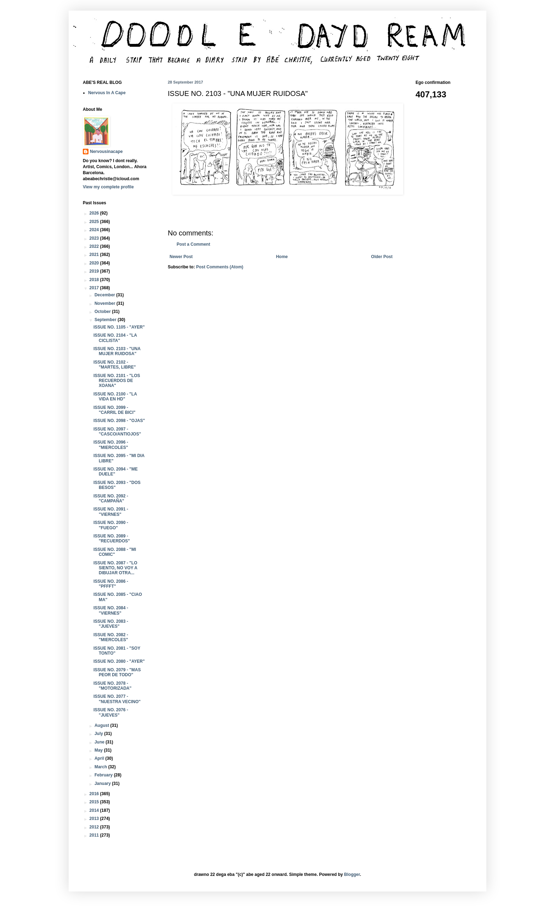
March (101, 766)
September (106, 319)
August (102, 725)
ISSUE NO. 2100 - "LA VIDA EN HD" (115, 396)
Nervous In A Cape (107, 92)
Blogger (352, 874)
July (99, 733)
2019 (95, 271)
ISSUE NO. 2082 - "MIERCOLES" (110, 637)
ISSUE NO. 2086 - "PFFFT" (110, 584)
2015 (95, 801)
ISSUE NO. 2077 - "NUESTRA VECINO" (117, 699)
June (100, 742)
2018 (95, 279)
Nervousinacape (106, 151)
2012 (95, 827)
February (104, 775)
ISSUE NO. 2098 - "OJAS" (119, 420)
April (100, 758)
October (103, 311)
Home (282, 256)
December (105, 294)
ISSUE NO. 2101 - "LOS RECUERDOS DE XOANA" (116, 380)
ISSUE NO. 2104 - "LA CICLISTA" (115, 338)
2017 (95, 287)
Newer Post (181, 256)
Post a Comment (193, 244)
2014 (95, 810)
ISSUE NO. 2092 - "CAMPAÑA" (110, 498)
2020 (95, 263)
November (105, 303)
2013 (95, 818)
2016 (95, 793)
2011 (95, 835)
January (103, 783)
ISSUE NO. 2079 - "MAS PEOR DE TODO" (117, 672)
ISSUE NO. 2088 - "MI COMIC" (114, 552)
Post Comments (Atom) (219, 266)
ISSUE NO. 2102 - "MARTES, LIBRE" (114, 365)
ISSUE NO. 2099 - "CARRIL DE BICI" (114, 410)
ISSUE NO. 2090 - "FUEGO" (110, 525)
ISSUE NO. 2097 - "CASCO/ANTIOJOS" (117, 432)
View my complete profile (108, 186)
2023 (95, 238)
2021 (95, 254)
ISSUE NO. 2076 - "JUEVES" (110, 712)
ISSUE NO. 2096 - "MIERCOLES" (110, 445)
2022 (95, 246)
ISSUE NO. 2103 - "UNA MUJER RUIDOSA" (117, 351)
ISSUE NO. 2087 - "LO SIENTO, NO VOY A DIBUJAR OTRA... (115, 568)
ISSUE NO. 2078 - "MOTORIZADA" (112, 686)
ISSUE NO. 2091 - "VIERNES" (110, 512)
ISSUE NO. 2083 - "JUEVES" (110, 624)
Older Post (382, 256)
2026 (95, 213)
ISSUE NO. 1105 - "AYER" (119, 327)
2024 (95, 229)
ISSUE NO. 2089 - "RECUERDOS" (111, 538)
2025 (95, 221)
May (99, 750)
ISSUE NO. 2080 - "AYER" (119, 661)
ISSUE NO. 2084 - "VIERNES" (110, 610)
